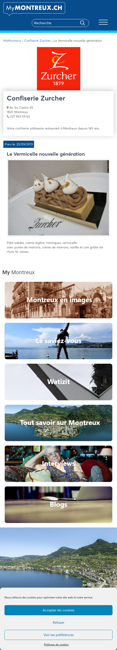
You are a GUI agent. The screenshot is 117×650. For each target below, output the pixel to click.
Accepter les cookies (58, 610)
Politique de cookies (56, 644)
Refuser (58, 622)
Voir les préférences (59, 635)
